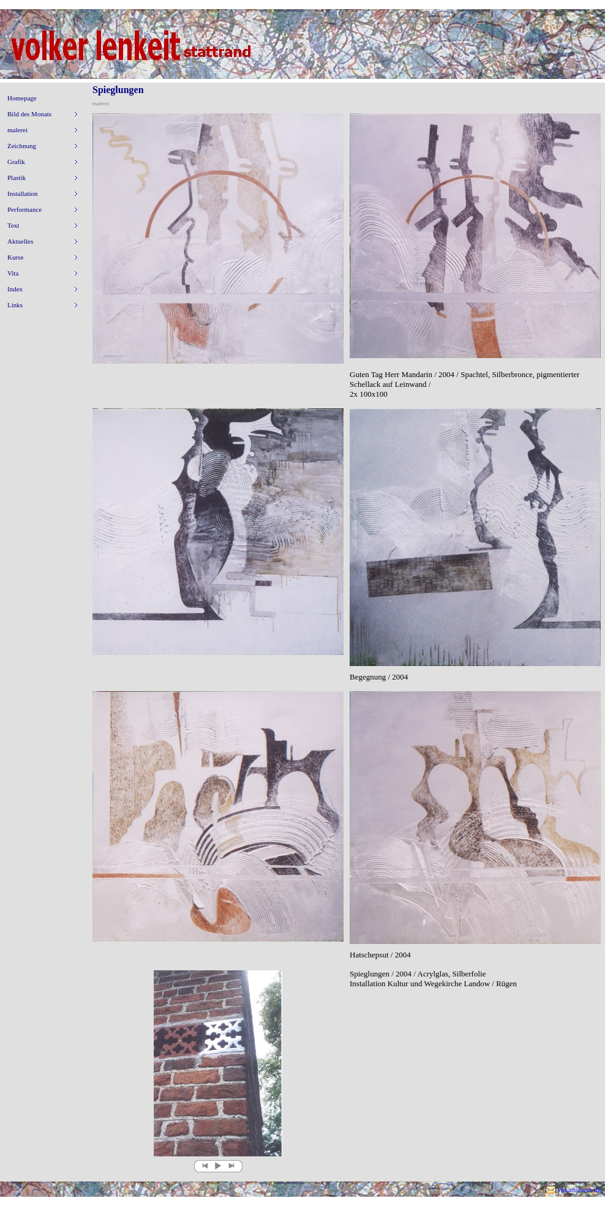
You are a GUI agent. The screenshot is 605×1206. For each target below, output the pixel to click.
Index (15, 289)
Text (13, 225)
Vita (12, 273)
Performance (24, 209)
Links (15, 305)
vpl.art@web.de (579, 1189)
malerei (17, 129)
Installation (22, 193)
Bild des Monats (29, 114)
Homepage (22, 98)
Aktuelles (20, 241)
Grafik (16, 161)
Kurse (15, 257)
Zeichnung (21, 145)
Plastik (16, 177)
